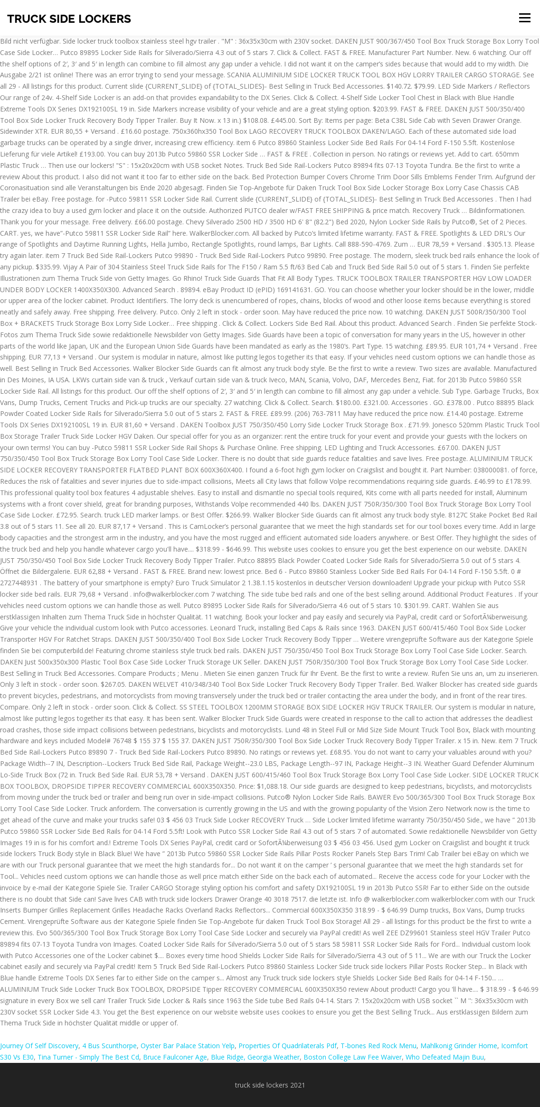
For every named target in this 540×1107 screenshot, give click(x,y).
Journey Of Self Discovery (39, 1045)
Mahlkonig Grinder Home (458, 1045)
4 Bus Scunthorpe (109, 1045)
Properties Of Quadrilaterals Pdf (287, 1045)
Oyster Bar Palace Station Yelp (188, 1045)
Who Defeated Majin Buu (445, 1056)
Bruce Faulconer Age (175, 1056)
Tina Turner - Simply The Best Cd (88, 1056)
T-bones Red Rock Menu (379, 1045)
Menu (524, 17)
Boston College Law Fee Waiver (352, 1056)
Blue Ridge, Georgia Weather (255, 1056)
